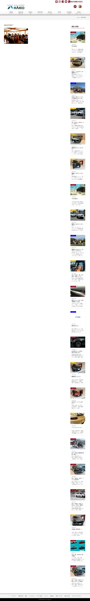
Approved (21, 12)
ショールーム (32, 596)
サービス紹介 (39, 596)
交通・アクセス (59, 596)
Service (50, 12)
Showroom (40, 12)
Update (11, 12)
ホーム (78, 17)
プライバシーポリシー (77, 596)
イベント (46, 596)
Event (59, 12)
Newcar (30, 12)
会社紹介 (52, 596)
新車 (26, 596)
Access (79, 12)
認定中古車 (20, 596)
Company (69, 12)
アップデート (13, 596)
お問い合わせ (67, 596)
